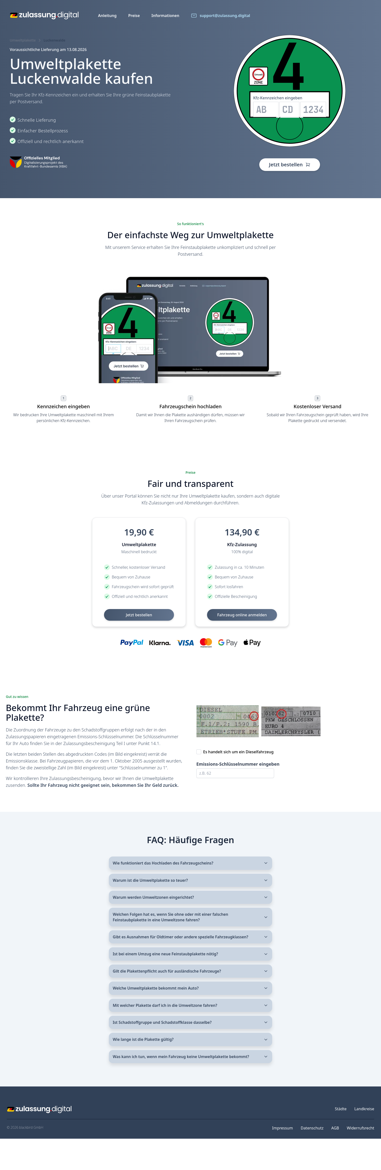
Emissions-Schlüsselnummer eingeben (237, 764)
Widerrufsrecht (360, 1159)
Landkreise (364, 1140)
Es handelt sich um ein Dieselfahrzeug (238, 752)
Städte (340, 1140)
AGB (335, 1159)
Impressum (282, 1159)
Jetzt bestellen (289, 164)
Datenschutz (312, 1159)
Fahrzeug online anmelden (242, 615)
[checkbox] (198, 751)
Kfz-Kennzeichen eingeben (277, 98)
